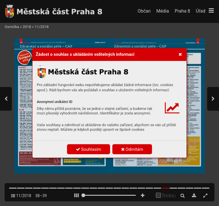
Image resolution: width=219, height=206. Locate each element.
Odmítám (132, 149)
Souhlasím (88, 149)
